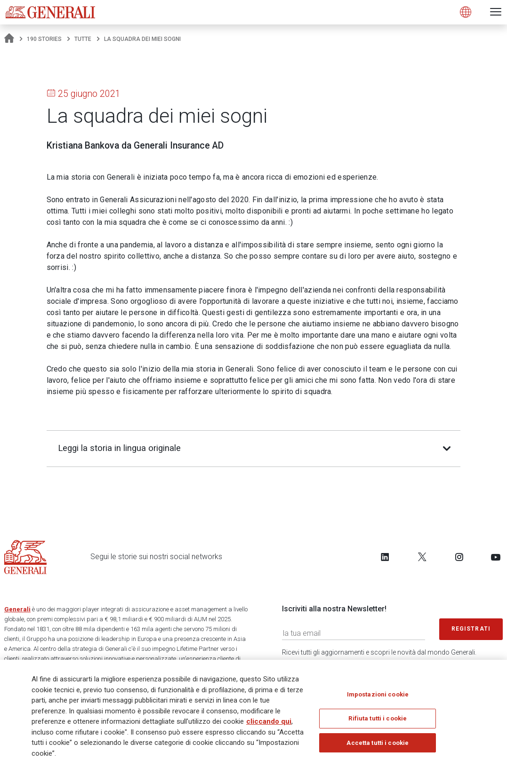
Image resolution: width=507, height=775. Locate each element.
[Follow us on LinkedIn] (385, 557)
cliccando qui (268, 722)
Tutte (82, 39)
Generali (17, 609)
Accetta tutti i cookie (377, 743)
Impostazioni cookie (378, 694)
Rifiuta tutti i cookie (377, 718)
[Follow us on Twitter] (422, 557)
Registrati (471, 628)
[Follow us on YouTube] (496, 557)
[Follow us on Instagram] (459, 557)
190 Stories (44, 39)
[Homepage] (9, 39)
